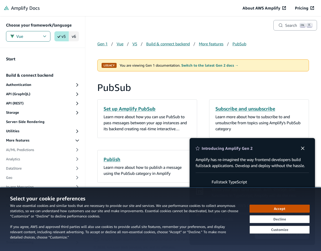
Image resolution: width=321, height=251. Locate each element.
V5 (134, 43)
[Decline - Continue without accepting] (280, 219)
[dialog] (160, 219)
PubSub (239, 43)
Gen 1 (102, 43)
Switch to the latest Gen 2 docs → (209, 65)
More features (211, 43)
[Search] (295, 25)
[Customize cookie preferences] (280, 230)
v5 (61, 36)
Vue (28, 36)
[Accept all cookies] (280, 209)
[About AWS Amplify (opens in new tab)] (264, 8)
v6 (74, 36)
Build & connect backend (168, 43)
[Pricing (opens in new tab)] (304, 8)
